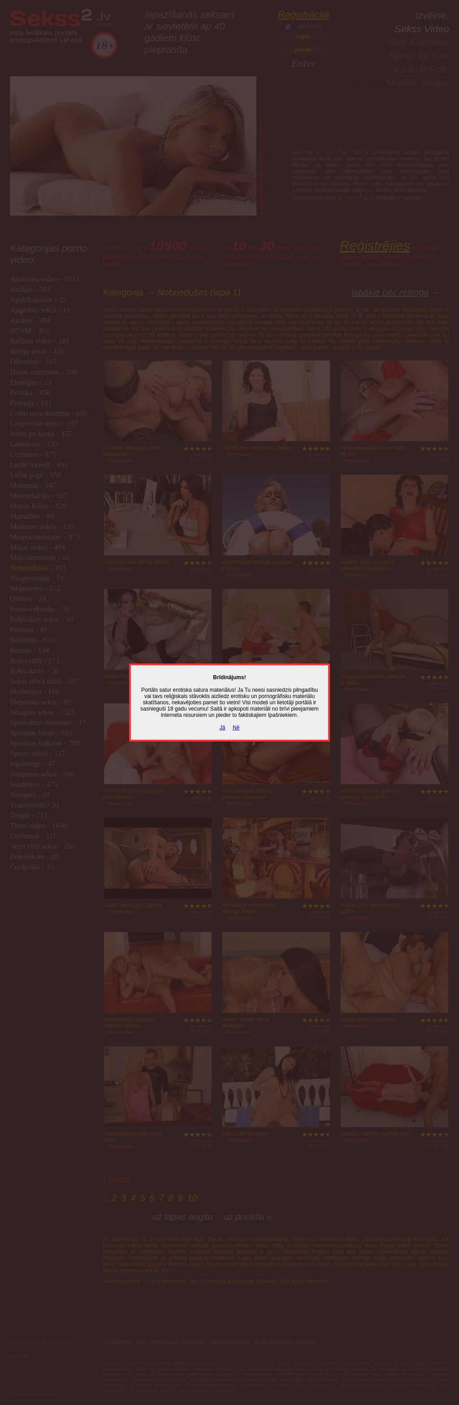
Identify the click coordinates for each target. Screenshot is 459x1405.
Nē (236, 727)
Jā (222, 727)
